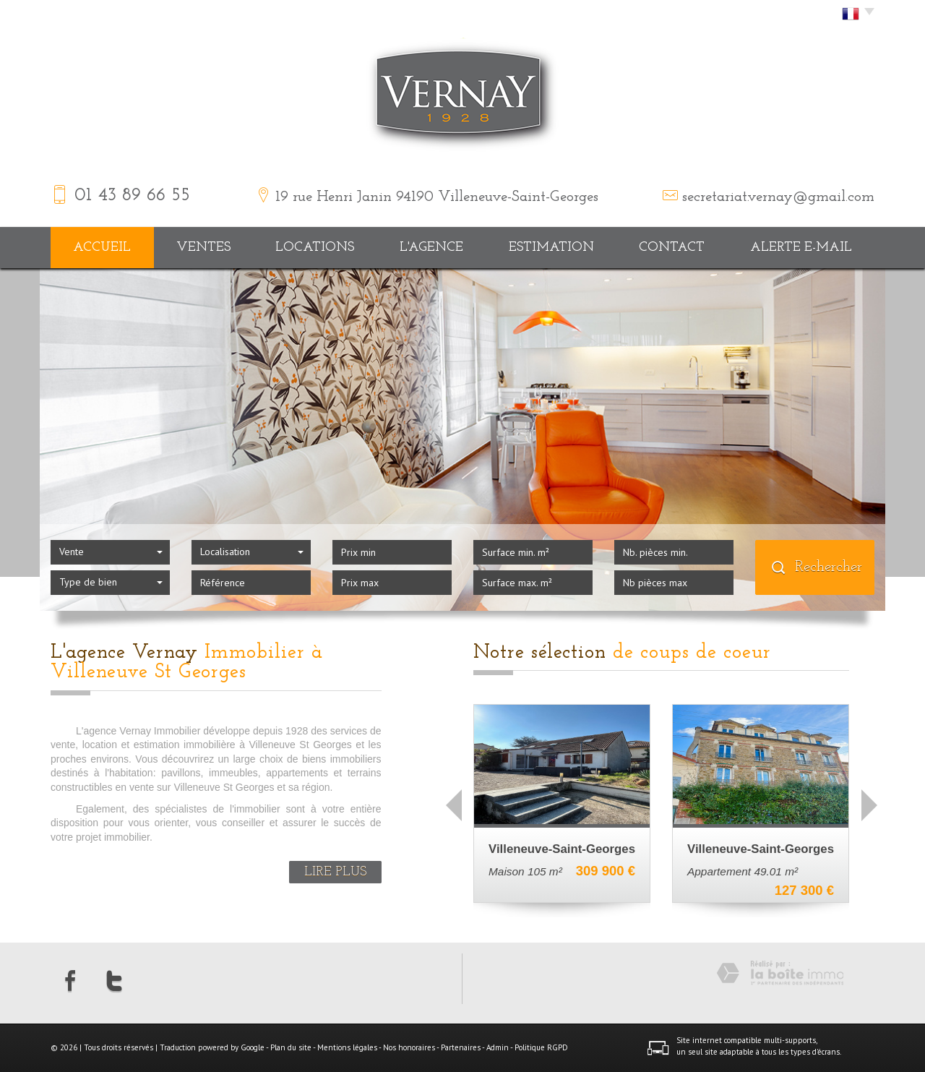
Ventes (203, 247)
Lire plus (335, 872)
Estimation (551, 247)
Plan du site (290, 1047)
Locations (314, 247)
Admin (497, 1047)
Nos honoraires (409, 1047)
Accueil (102, 247)
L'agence (431, 247)
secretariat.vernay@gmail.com (778, 197)
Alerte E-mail (801, 247)
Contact (672, 247)
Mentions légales (347, 1047)
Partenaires (461, 1047)
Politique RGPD (541, 1047)
